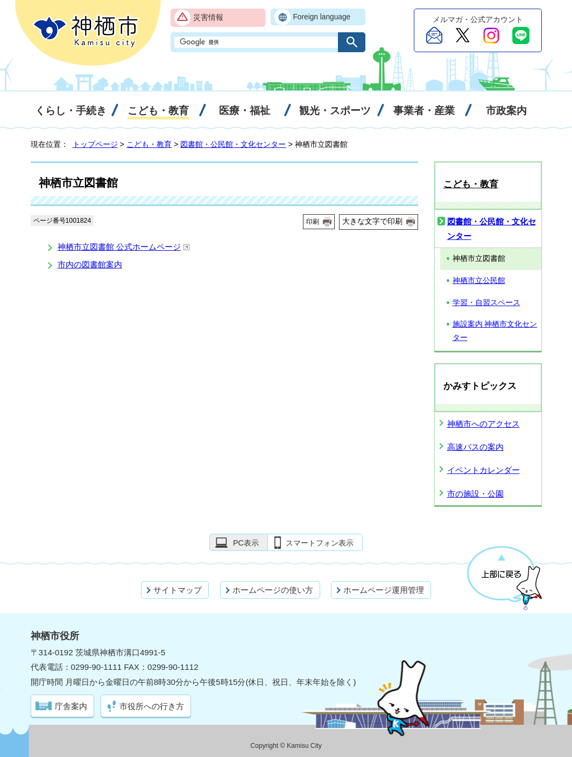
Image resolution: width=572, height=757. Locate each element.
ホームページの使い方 (272, 590)
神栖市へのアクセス (483, 423)
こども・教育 (149, 144)
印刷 (312, 221)
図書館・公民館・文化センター (233, 144)
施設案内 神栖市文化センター (495, 331)
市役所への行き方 (151, 706)
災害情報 (208, 17)
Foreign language (322, 17)
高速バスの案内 (475, 446)
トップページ (95, 144)
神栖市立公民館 (479, 281)
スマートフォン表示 (320, 543)
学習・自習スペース (486, 303)
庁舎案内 (71, 706)
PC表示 (246, 543)
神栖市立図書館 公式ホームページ (124, 246)
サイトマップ (177, 590)
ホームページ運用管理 (383, 590)
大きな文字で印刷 (372, 221)
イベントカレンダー (483, 470)
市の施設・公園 (475, 493)
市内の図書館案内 (90, 264)
